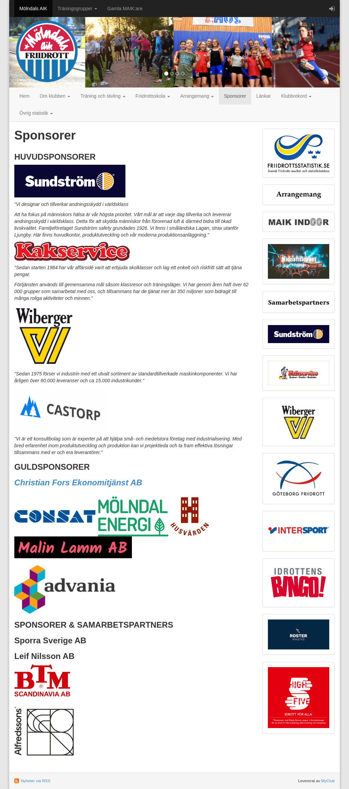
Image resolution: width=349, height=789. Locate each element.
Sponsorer (235, 96)
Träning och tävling (102, 96)
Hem (24, 96)
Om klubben (55, 96)
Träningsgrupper (77, 8)
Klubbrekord (296, 96)
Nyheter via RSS (35, 780)
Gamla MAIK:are (124, 8)
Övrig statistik (36, 113)
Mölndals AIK (33, 8)
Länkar (263, 96)
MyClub (328, 780)
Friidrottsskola (153, 96)
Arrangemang (197, 96)
